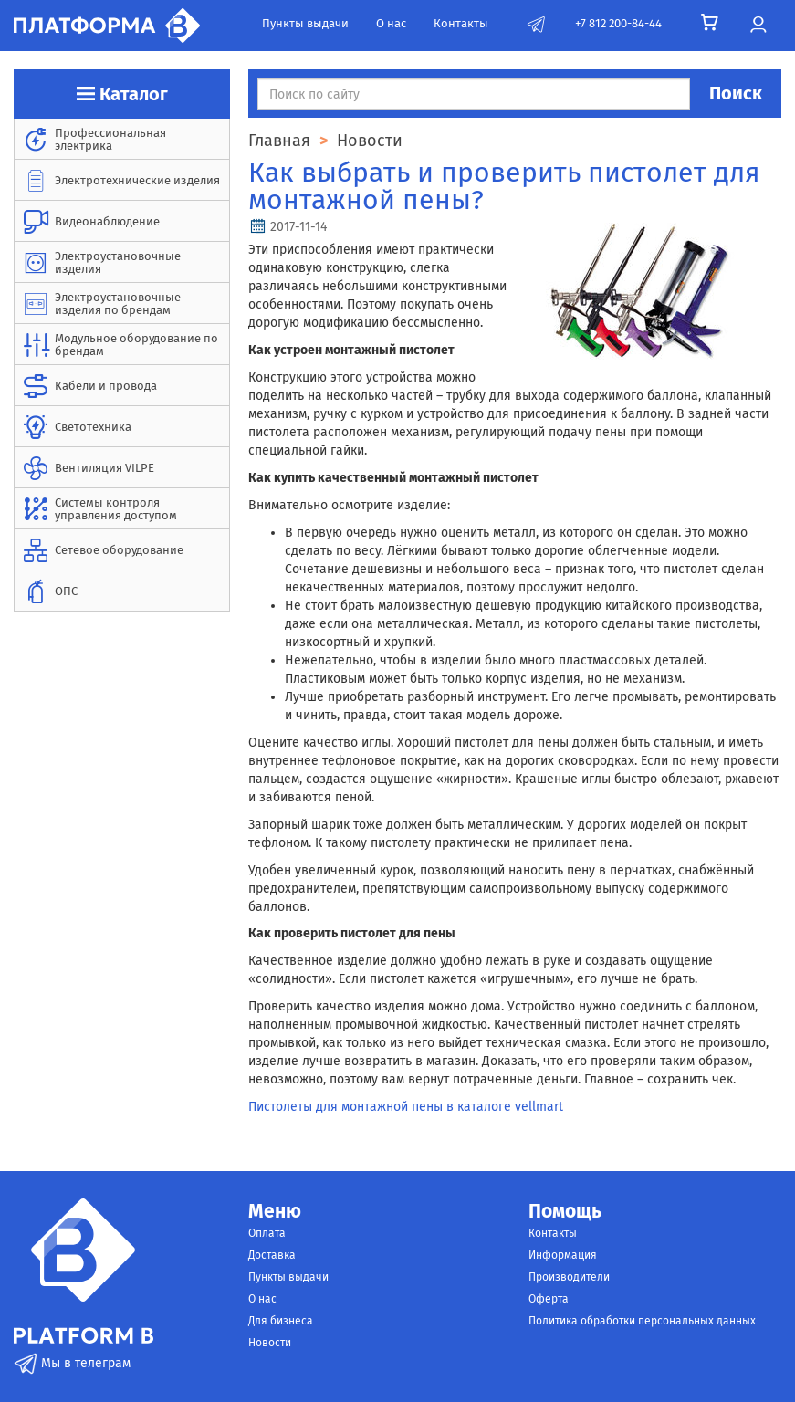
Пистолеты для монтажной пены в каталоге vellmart (405, 1106)
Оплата (267, 1233)
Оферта (548, 1298)
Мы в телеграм (72, 1363)
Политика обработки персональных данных (642, 1320)
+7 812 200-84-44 (618, 23)
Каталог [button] (122, 94)
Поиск (735, 93)
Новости (269, 1342)
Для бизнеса (280, 1320)
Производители (569, 1277)
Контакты (461, 23)
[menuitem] (122, 139)
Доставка (272, 1255)
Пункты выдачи (305, 23)
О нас (391, 23)
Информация (562, 1255)
